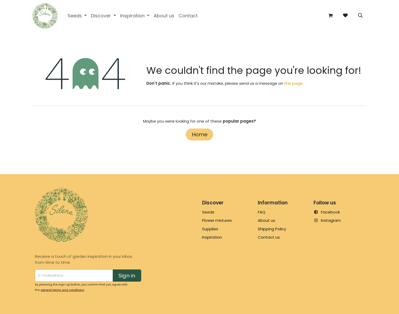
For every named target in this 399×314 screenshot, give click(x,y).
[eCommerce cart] (330, 15)
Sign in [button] (126, 275)
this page (293, 83)
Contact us (269, 237)
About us (266, 220)
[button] (360, 15)
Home (200, 134)
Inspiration (212, 237)
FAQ (261, 212)
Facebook (330, 212)
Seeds (208, 212)
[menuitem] (77, 15)
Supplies (210, 229)
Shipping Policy (272, 229)
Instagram (331, 220)
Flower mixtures (217, 220)
